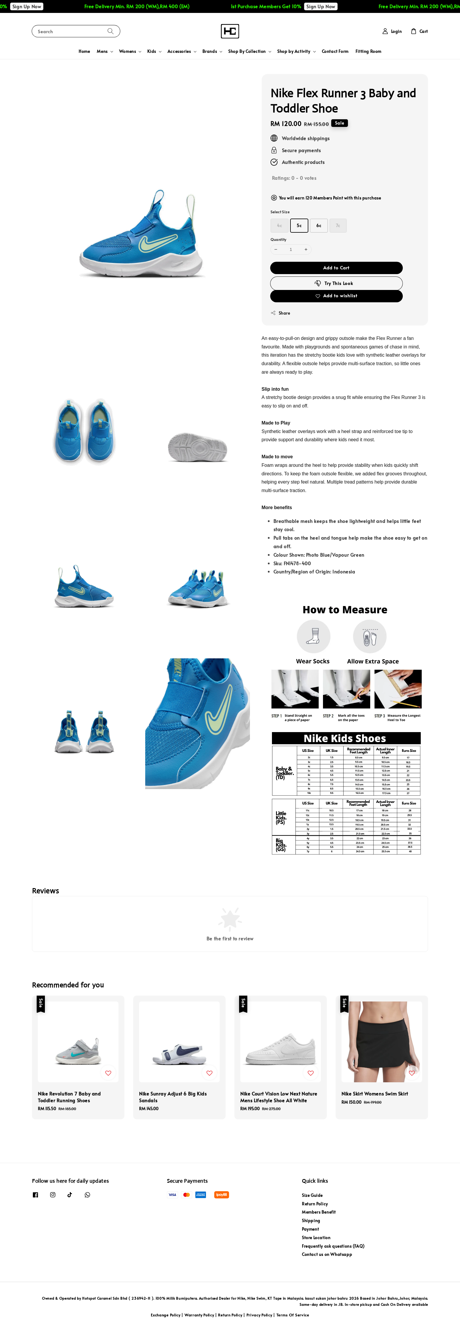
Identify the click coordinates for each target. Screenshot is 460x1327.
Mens (102, 51)
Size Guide (312, 1195)
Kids (151, 51)
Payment (310, 1229)
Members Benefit (319, 1212)
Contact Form (335, 51)
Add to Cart (336, 267)
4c (279, 225)
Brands (209, 51)
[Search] (110, 31)
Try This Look (333, 283)
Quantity (278, 239)
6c (319, 225)
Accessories (179, 51)
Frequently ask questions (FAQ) (333, 1246)
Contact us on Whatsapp (327, 1254)
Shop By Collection (247, 51)
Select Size (280, 211)
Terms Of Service (292, 1315)
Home (84, 51)
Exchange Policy (165, 1315)
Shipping (311, 1220)
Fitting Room (368, 51)
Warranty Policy (199, 1315)
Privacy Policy (259, 1315)
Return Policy (315, 1204)
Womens (127, 51)
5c (299, 225)
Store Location (316, 1237)
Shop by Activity (293, 51)
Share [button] (280, 313)
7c (338, 225)
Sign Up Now (37, 6)
